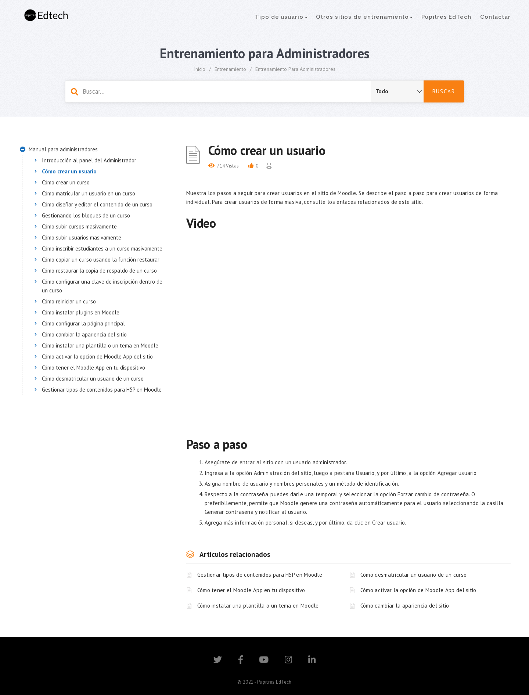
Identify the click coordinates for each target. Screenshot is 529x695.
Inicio (199, 69)
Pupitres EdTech (446, 17)
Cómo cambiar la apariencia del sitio (404, 605)
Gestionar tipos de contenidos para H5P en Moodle (259, 574)
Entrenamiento (230, 69)
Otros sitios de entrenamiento (364, 17)
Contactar (495, 17)
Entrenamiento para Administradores (295, 69)
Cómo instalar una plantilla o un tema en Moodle (258, 605)
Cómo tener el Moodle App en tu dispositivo (251, 590)
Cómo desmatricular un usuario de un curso (413, 574)
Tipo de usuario (281, 17)
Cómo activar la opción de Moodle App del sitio (418, 590)
